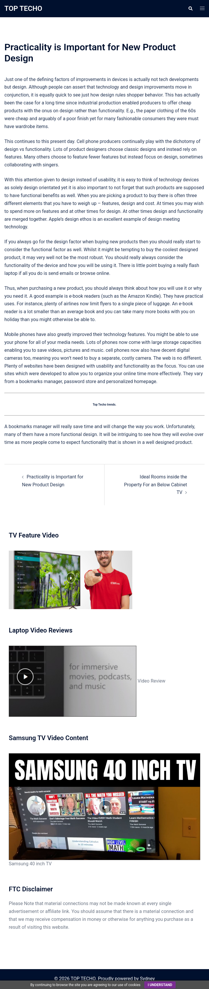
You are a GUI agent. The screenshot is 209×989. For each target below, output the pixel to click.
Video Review (87, 681)
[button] (190, 8)
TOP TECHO (23, 8)
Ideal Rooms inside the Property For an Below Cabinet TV (155, 484)
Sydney (147, 978)
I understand (160, 985)
